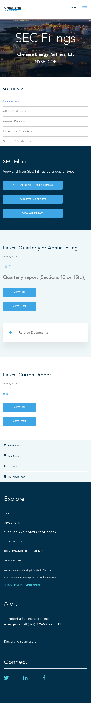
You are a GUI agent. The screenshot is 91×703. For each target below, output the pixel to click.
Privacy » (19, 584)
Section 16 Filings (16, 141)
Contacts (12, 466)
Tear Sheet (14, 456)
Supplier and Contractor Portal (31, 532)
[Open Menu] (79, 7)
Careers (10, 513)
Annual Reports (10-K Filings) (33, 185)
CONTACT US (13, 541)
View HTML (19, 306)
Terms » (8, 584)
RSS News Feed (16, 477)
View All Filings (32, 213)
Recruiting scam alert (20, 641)
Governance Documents (24, 551)
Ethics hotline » (34, 584)
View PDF (19, 292)
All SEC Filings (13, 111)
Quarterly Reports (16, 131)
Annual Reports (14, 121)
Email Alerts (14, 445)
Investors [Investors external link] (12, 522)
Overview (10, 101)
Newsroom (13, 560)
